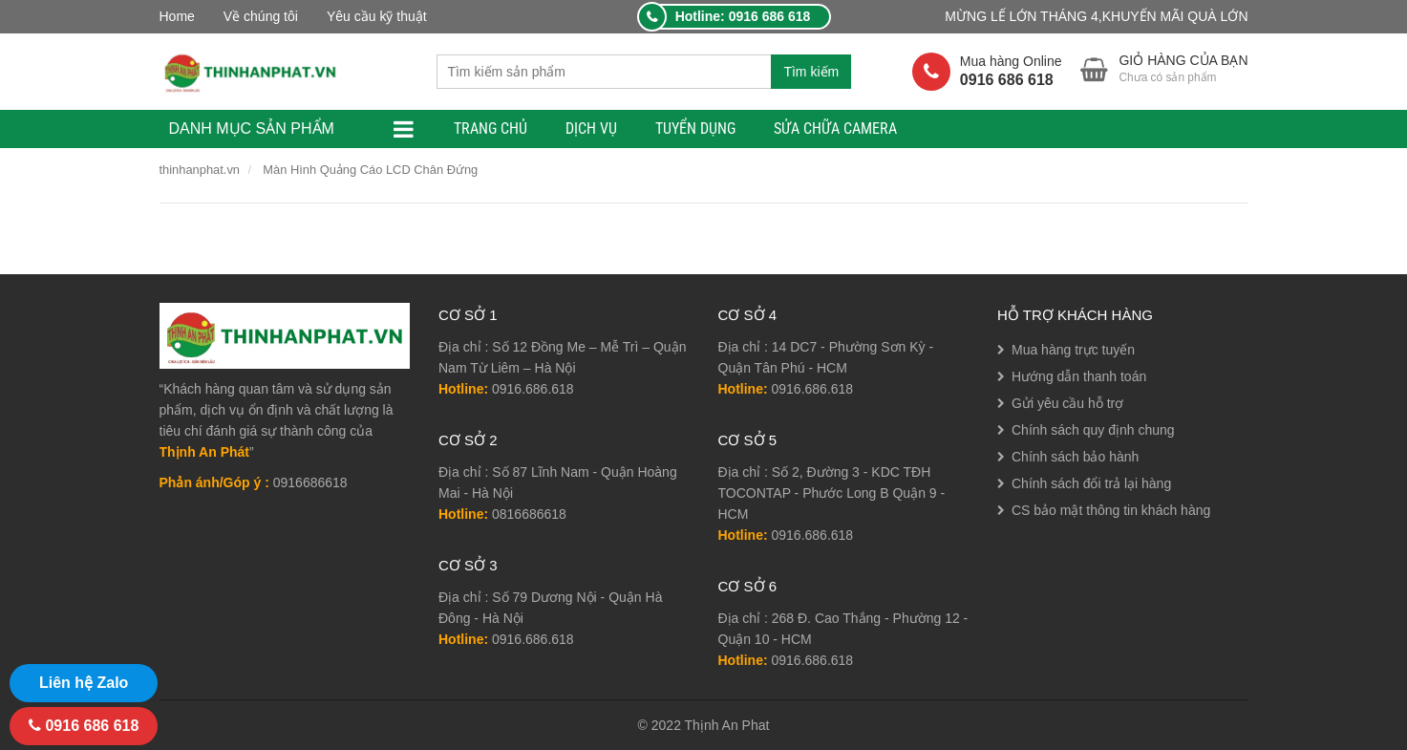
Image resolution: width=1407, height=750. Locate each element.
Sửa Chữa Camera (835, 128)
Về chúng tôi (261, 16)
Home (177, 16)
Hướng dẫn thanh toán (1079, 376)
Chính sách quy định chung (1093, 430)
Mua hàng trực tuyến (1073, 349)
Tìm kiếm (811, 71)
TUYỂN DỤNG (695, 128)
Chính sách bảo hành (1075, 456)
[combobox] (604, 71)
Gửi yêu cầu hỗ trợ (1067, 403)
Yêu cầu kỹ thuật (377, 16)
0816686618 (529, 514)
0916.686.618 (533, 388)
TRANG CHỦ (490, 128)
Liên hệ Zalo (83, 683)
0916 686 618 (84, 726)
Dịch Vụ (591, 128)
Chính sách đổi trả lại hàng (1091, 483)
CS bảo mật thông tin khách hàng (1111, 510)
